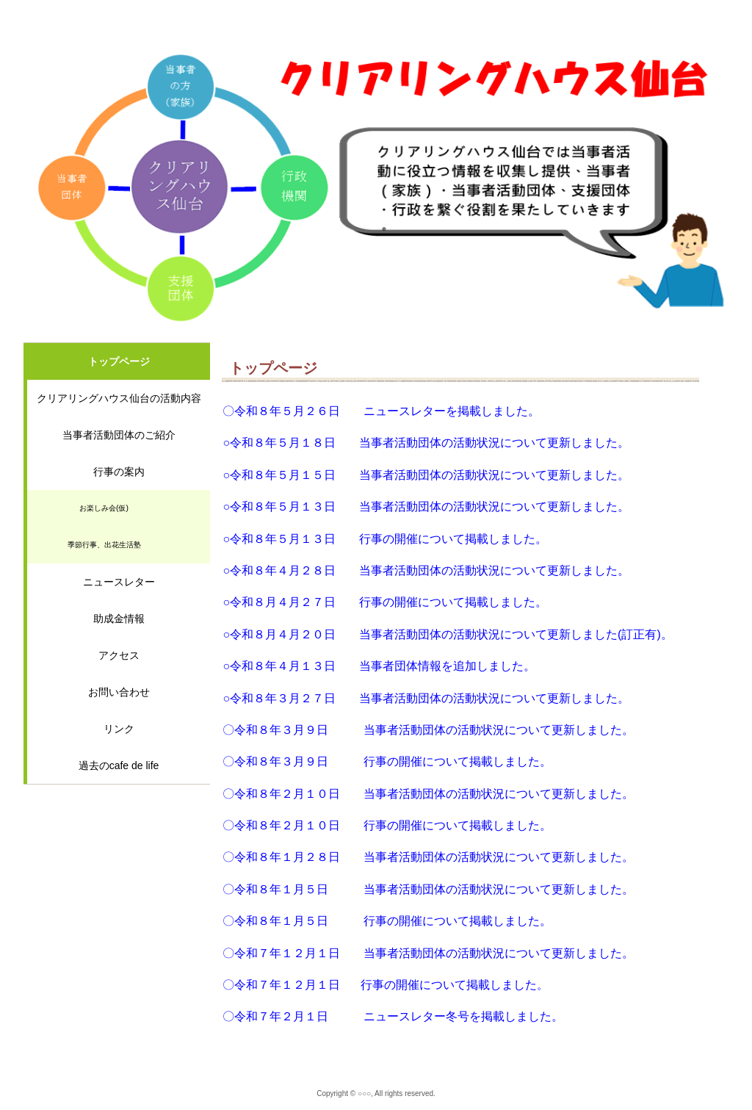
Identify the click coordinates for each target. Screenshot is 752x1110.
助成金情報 (119, 618)
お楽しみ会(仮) (104, 508)
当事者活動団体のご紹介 (119, 435)
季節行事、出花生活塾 (104, 545)
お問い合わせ (119, 692)
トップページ (119, 361)
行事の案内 (119, 471)
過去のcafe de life (119, 765)
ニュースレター (119, 582)
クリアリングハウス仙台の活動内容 (119, 398)
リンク (119, 729)
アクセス (119, 655)
